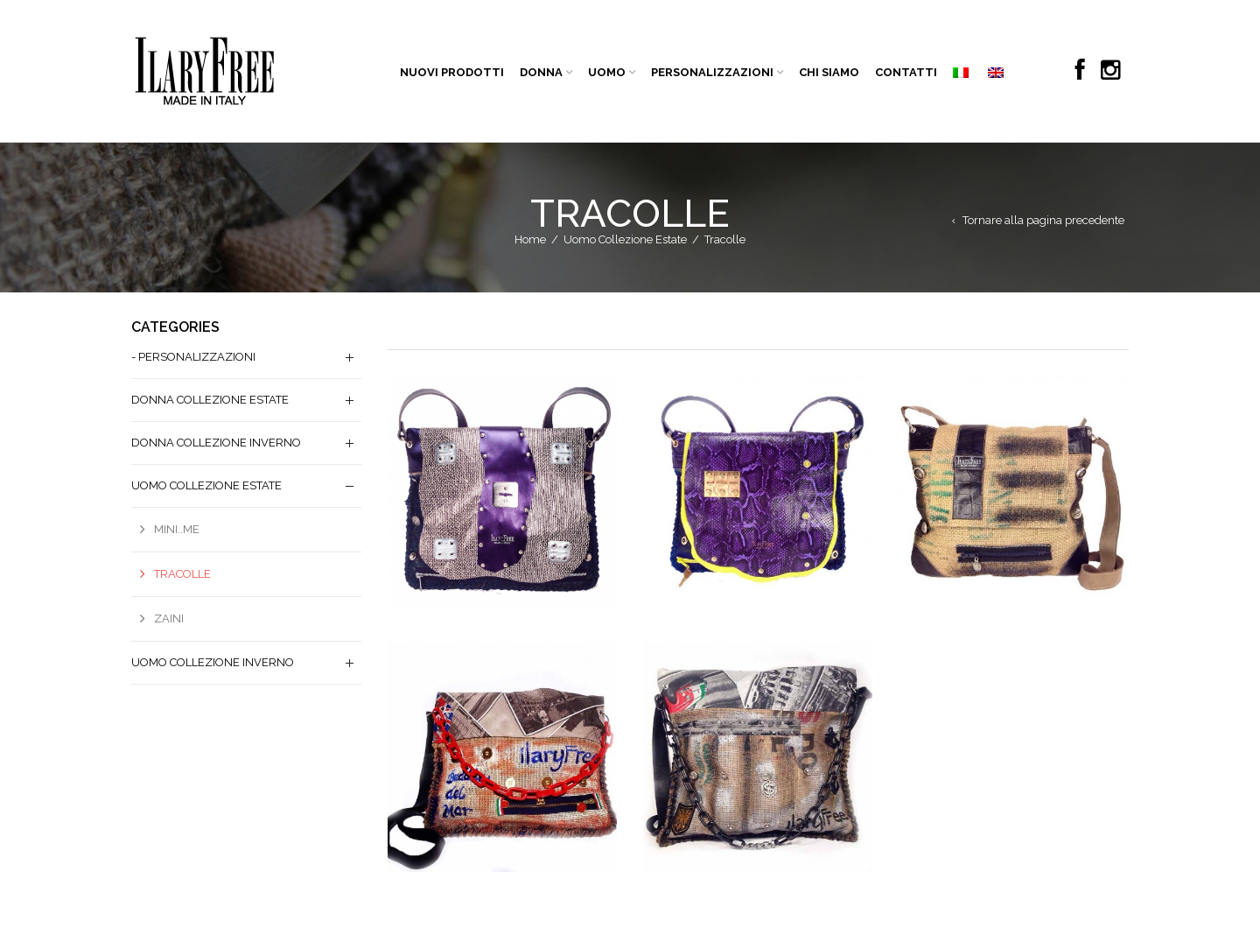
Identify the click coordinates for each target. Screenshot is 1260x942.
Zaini (169, 618)
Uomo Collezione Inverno (212, 662)
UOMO (607, 72)
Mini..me (177, 529)
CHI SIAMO (829, 72)
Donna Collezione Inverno (216, 442)
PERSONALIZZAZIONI (712, 72)
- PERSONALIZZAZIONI (193, 356)
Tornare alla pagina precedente (1043, 220)
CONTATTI (906, 72)
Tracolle (182, 573)
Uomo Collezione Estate (625, 239)
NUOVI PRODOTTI (452, 72)
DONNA (541, 72)
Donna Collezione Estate (210, 399)
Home (530, 239)
